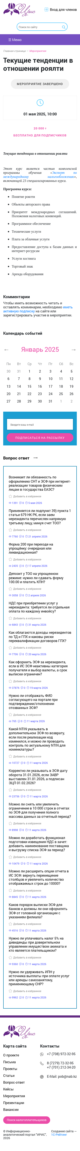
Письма (9, 1062)
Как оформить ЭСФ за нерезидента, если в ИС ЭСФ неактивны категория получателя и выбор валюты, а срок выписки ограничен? (38, 668)
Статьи (9, 1075)
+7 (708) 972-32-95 (61, 1054)
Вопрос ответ (20, 458)
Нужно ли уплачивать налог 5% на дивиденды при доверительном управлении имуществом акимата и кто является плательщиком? (38, 944)
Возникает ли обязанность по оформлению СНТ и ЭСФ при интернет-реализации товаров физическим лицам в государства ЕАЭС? (40, 483)
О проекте (11, 1055)
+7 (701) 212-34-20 (61, 1067)
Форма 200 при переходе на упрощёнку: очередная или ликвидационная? (31, 548)
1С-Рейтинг (59, 1135)
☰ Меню (15, 39)
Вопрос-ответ (14, 1082)
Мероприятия (37, 50)
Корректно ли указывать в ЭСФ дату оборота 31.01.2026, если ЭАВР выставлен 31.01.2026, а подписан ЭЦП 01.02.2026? (38, 776)
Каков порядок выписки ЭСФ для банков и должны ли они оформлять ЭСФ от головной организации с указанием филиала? (38, 910)
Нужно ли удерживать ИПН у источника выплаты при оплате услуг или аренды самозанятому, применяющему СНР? (39, 978)
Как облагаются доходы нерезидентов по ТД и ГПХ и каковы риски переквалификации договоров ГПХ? (40, 636)
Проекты (10, 1068)
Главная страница (15, 50)
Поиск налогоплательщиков (27, 1120)
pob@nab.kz (67, 1076)
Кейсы (8, 1089)
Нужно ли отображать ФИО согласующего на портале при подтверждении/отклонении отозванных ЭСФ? (33, 701)
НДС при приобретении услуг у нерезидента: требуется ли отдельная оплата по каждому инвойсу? (39, 607)
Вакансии (11, 1109)
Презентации (13, 1102)
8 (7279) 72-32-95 (60, 1063)
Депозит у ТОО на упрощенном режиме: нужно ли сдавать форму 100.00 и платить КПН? (36, 577)
